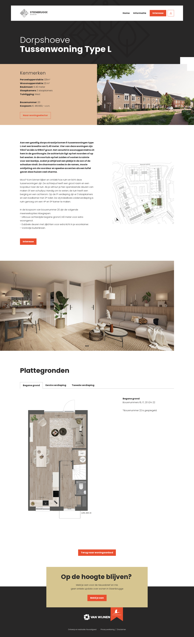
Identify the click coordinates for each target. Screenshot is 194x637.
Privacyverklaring (108, 629)
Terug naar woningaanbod (97, 552)
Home (126, 13)
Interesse (158, 13)
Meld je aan (97, 597)
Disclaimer (121, 629)
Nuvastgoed (91, 629)
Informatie (139, 13)
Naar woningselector (35, 115)
